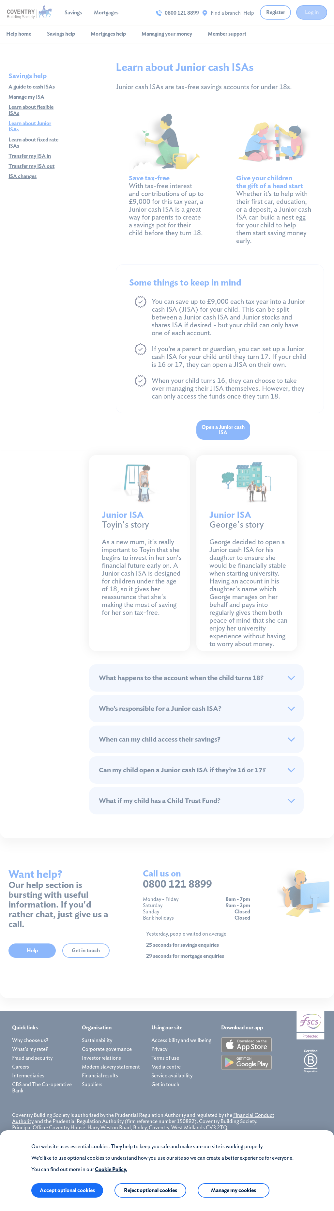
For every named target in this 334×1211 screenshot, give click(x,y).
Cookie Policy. (111, 1169)
